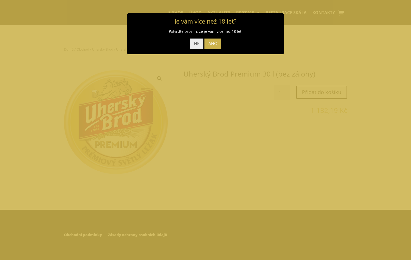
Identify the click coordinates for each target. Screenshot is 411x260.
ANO (212, 43)
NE (196, 43)
